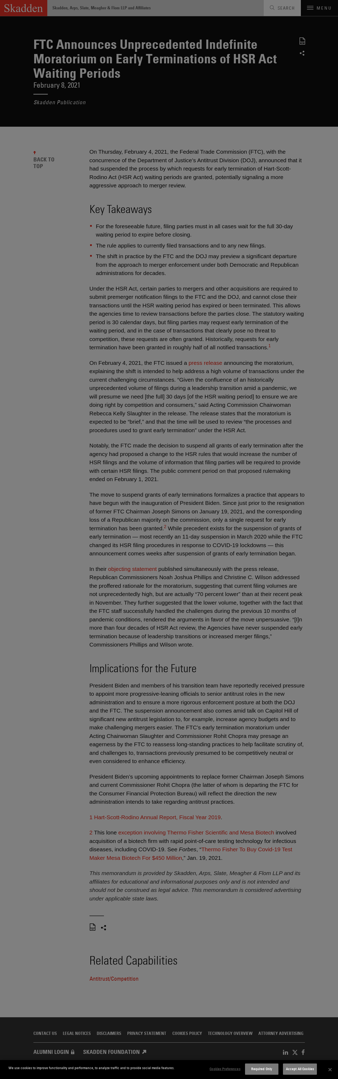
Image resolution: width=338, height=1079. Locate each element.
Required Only (261, 1069)
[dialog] (169, 1069)
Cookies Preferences (224, 1069)
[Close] (330, 1069)
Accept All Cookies (300, 1069)
